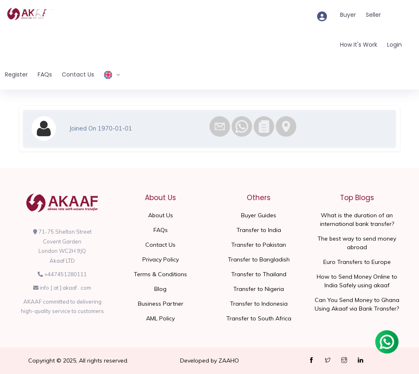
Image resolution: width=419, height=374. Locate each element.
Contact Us (78, 74)
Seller (373, 15)
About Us (160, 215)
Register (16, 74)
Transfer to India (259, 230)
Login (394, 45)
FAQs (45, 74)
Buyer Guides (258, 215)
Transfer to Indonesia (259, 303)
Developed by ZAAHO (209, 360)
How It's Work (358, 45)
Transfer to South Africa (258, 318)
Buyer (348, 15)
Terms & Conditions (160, 274)
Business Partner (160, 303)
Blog (160, 289)
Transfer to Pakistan (258, 244)
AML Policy (160, 318)
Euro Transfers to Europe (357, 262)
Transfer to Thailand (258, 274)
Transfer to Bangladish (259, 259)
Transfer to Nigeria (258, 289)
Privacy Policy (160, 259)
